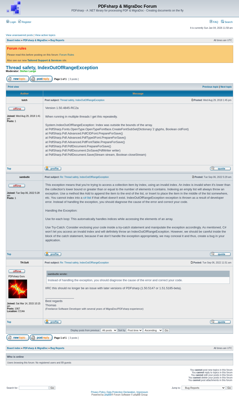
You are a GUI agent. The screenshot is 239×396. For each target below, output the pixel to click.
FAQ (214, 22)
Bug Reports (57, 40)
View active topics (45, 35)
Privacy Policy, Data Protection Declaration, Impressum (119, 392)
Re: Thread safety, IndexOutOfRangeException (84, 177)
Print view (13, 87)
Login (11, 22)
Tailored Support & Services (44, 60)
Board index (14, 40)
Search (227, 22)
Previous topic (211, 87)
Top (9, 168)
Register (24, 22)
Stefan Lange (28, 71)
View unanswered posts (19, 35)
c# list (87, 197)
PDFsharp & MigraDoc (35, 40)
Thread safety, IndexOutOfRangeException (52, 67)
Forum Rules (66, 54)
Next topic (226, 87)
